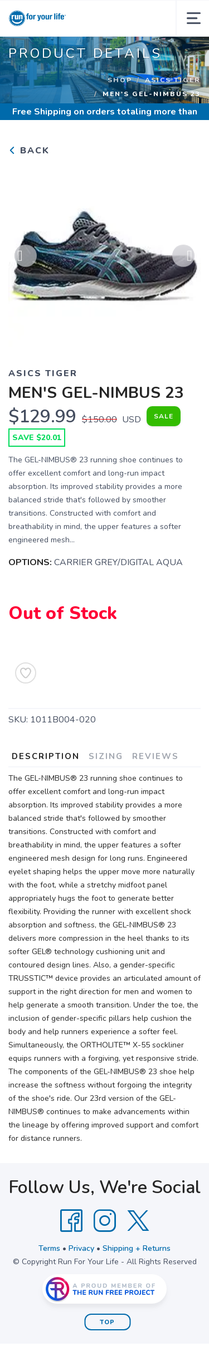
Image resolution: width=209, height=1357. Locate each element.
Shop (120, 80)
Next (183, 257)
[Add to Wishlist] (25, 673)
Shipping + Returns (137, 1248)
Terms (49, 1248)
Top (107, 1322)
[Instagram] (104, 1221)
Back (29, 150)
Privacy (81, 1248)
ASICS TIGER (173, 80)
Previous (25, 257)
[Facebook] (71, 1221)
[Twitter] (138, 1221)
